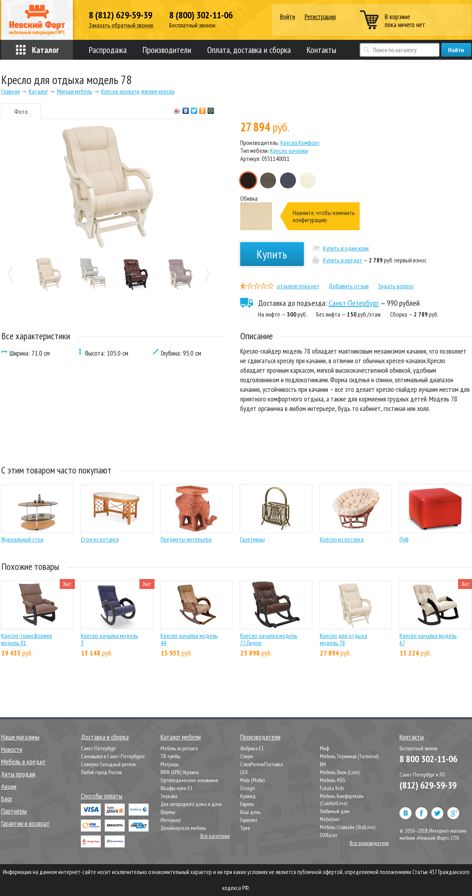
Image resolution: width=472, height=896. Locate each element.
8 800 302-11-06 (428, 759)
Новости (11, 749)
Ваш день (250, 812)
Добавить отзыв (349, 286)
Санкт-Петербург (354, 303)
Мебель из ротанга (179, 748)
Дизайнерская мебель (183, 827)
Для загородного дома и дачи (191, 804)
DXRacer (328, 835)
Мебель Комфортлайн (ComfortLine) (342, 799)
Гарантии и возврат (25, 823)
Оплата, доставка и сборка (249, 49)
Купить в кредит (342, 260)
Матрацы (170, 764)
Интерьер (170, 820)
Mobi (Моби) (252, 780)
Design (247, 788)
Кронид (248, 796)
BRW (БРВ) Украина (180, 772)
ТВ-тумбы (170, 756)
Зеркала (169, 796)
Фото (21, 111)
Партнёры (14, 811)
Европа (247, 804)
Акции (8, 786)
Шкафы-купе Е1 (176, 788)
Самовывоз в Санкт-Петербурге (113, 756)
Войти (287, 17)
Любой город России (101, 772)
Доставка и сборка (105, 736)
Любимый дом (334, 811)
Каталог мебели (181, 736)
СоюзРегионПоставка (261, 764)
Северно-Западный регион (108, 764)
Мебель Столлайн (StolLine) (347, 827)
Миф (324, 748)
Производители (167, 49)
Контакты (321, 49)
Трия (245, 827)
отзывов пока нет (298, 286)
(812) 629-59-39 (428, 785)
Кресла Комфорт (300, 143)
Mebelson (330, 819)
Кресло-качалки (289, 151)
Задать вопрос (396, 286)
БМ (323, 764)
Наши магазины (20, 736)
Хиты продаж (18, 774)
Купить (272, 254)
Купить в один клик (346, 248)
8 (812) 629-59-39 (120, 15)
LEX (244, 772)
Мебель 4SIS (332, 780)
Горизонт (248, 820)
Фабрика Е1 (252, 748)
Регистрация (320, 16)
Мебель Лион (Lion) (339, 772)
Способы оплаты (101, 795)
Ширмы (168, 812)
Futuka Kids (332, 788)
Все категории (215, 835)
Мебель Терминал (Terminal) (349, 756)
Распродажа (108, 49)
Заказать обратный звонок (121, 25)
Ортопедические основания (189, 780)
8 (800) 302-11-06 (201, 15)
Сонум (246, 756)
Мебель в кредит (23, 761)
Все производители (369, 843)
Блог (6, 798)
